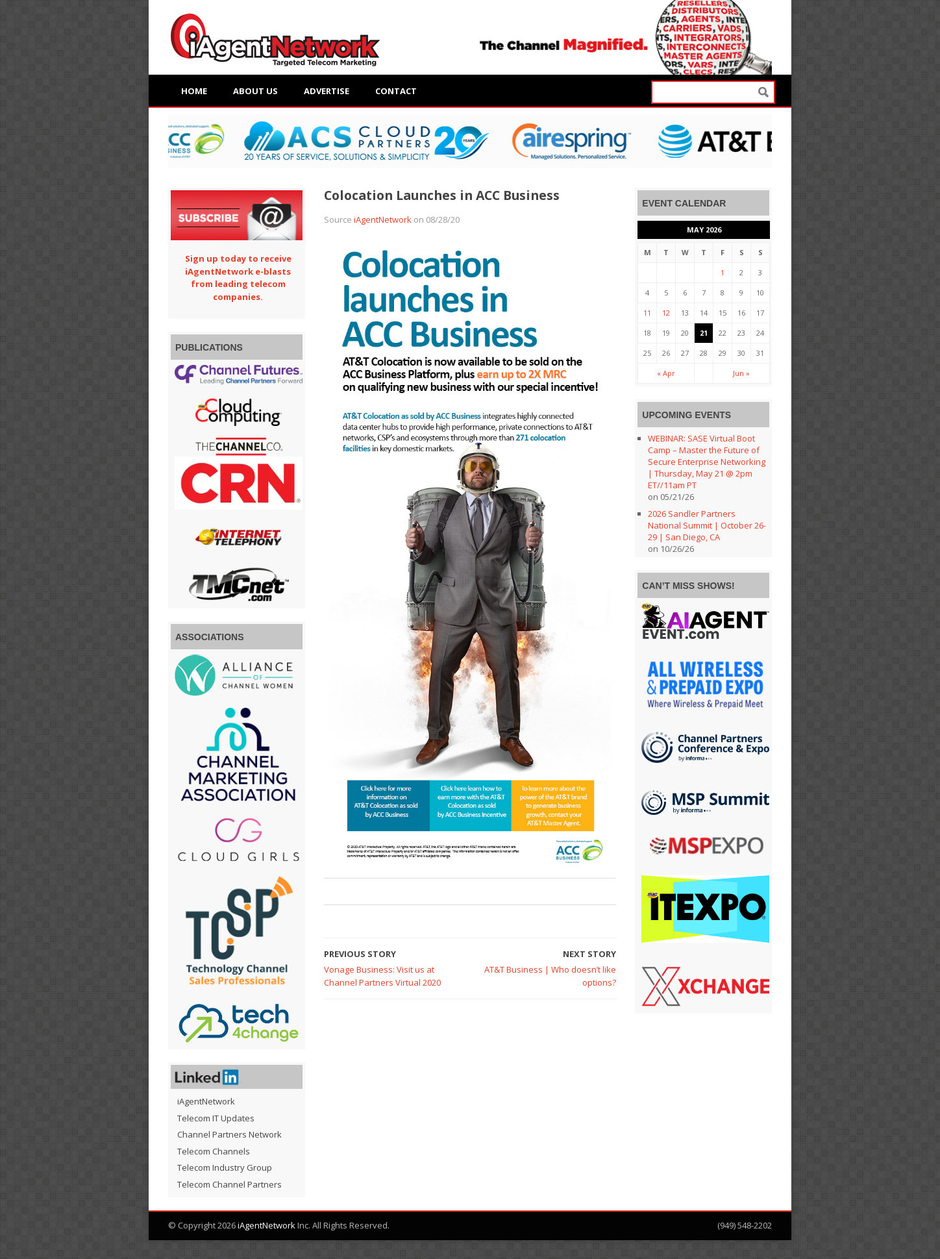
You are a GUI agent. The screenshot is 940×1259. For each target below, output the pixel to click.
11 (647, 313)
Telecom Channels (213, 1151)
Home (194, 91)
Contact (396, 91)
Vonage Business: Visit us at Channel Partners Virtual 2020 (382, 976)
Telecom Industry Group (224, 1167)
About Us (255, 91)
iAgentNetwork (383, 219)
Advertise (326, 91)
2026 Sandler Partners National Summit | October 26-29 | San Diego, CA (707, 525)
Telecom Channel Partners (229, 1184)
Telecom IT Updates (215, 1118)
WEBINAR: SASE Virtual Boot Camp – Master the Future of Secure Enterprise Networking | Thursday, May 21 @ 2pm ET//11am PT (706, 461)
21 (704, 333)
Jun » (741, 373)
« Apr (666, 373)
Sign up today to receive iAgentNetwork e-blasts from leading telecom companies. (238, 278)
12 (666, 313)
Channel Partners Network (229, 1134)
